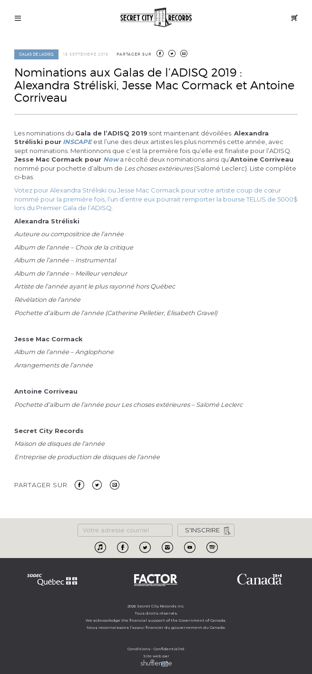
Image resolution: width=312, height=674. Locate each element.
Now (110, 159)
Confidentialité (169, 648)
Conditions (138, 648)
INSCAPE (77, 141)
